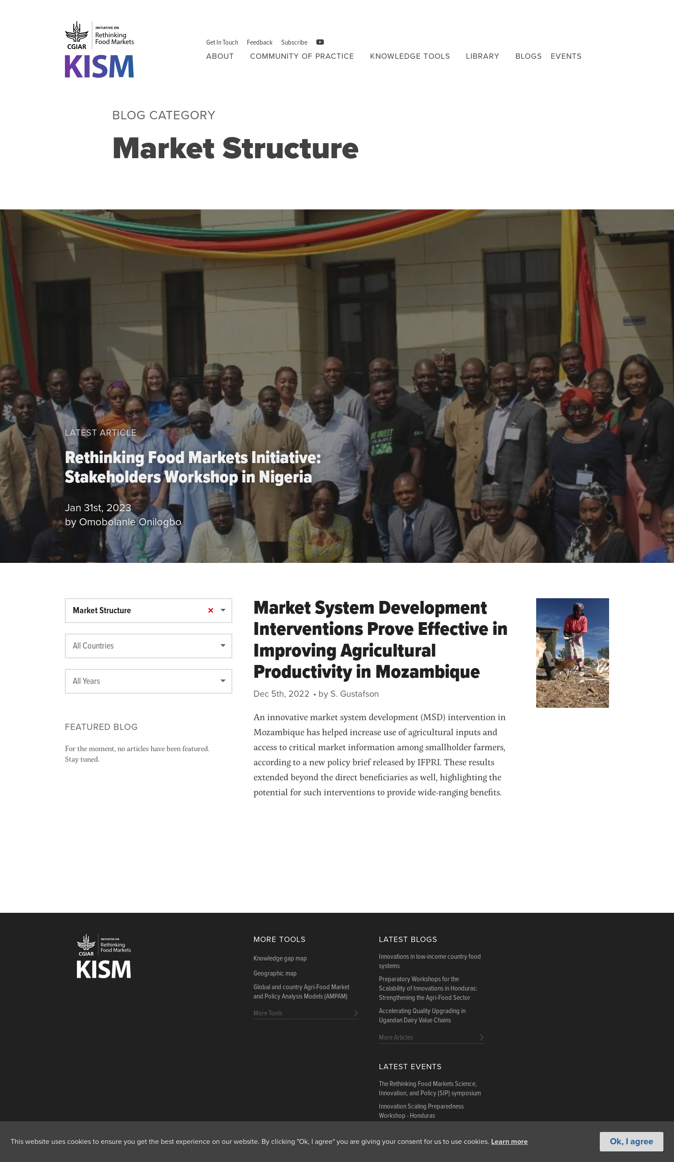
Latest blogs (408, 939)
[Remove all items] (211, 611)
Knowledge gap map (280, 958)
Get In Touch (222, 42)
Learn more (509, 1142)
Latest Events (410, 1066)
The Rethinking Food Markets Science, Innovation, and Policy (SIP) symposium (430, 1089)
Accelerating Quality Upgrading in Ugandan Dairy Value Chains (422, 1016)
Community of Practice (302, 56)
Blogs (528, 56)
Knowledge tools (410, 56)
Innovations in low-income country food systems (430, 962)
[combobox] (148, 610)
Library (483, 56)
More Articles (396, 1037)
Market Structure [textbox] (102, 611)
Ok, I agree (631, 1142)
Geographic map (275, 973)
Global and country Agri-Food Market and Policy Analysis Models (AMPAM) (301, 992)
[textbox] (148, 646)
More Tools (280, 939)
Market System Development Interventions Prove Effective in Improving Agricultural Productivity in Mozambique (381, 641)
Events (566, 56)
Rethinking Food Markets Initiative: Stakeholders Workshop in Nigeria (193, 469)
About (220, 56)
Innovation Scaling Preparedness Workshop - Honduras (421, 1111)
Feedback (260, 42)
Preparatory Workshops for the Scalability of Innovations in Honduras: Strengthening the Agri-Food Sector (428, 989)
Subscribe (294, 42)
